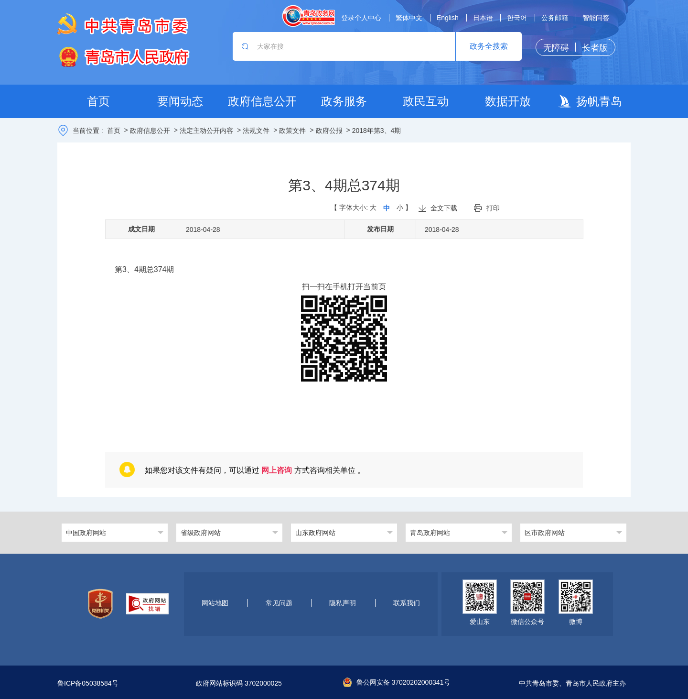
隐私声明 (342, 603)
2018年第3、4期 (376, 130)
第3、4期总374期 (144, 269)
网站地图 (215, 603)
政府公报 (329, 130)
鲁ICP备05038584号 (87, 683)
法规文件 (256, 130)
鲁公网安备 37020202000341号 (397, 682)
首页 (113, 130)
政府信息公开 (150, 130)
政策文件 (292, 130)
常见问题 (279, 603)
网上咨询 (276, 470)
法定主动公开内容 (206, 130)
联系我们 (406, 603)
